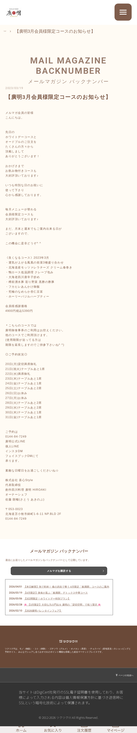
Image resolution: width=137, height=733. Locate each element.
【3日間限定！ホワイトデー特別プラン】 (47, 598)
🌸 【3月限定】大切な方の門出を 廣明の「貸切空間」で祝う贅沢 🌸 (62, 604)
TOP (8, 31)
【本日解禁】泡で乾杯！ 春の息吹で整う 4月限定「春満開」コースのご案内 (66, 586)
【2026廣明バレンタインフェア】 (43, 610)
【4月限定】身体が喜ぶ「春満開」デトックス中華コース (56, 592)
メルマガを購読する (59, 570)
